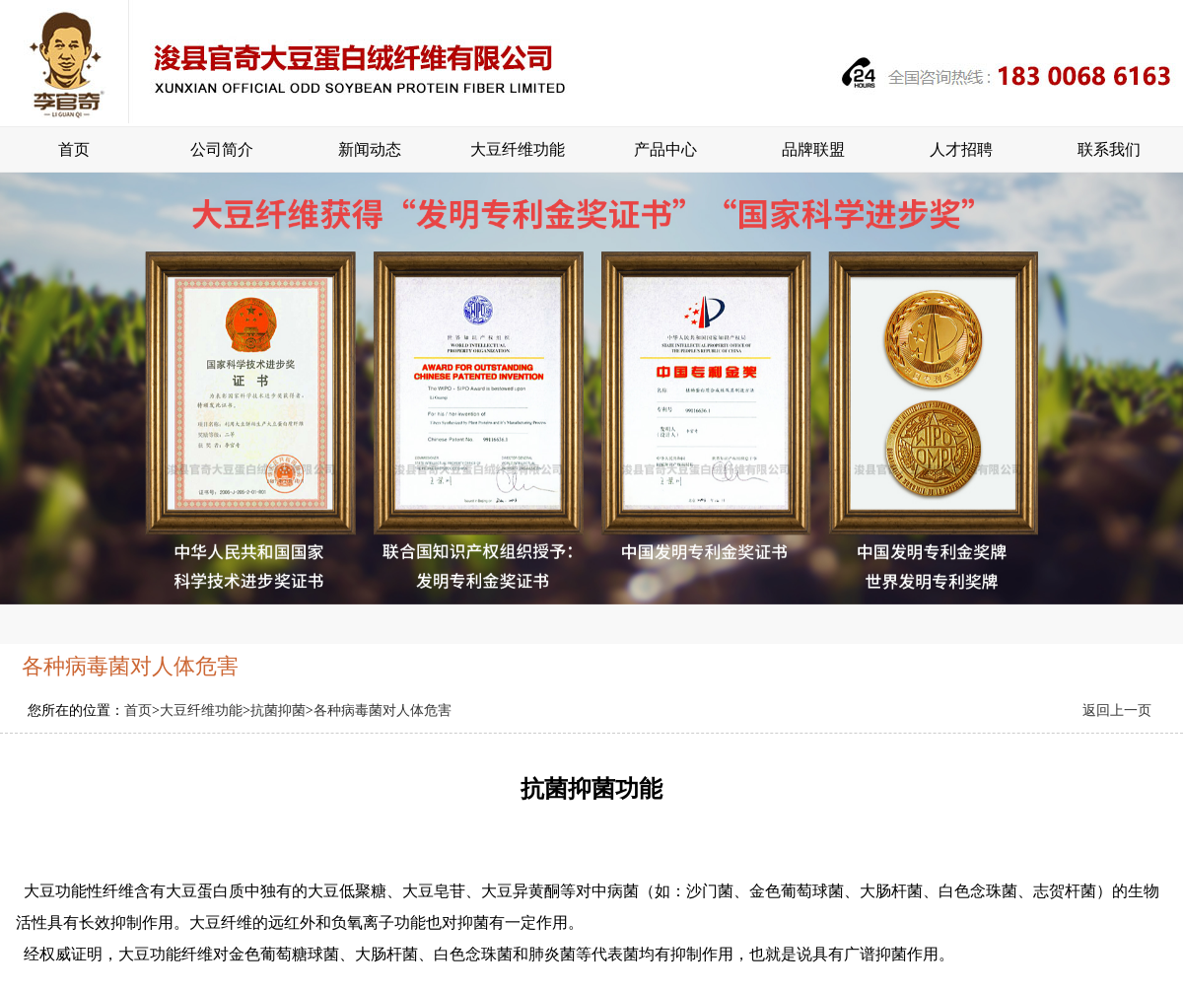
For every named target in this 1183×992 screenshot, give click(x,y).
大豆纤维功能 (517, 149)
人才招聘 (961, 149)
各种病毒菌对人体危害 (382, 710)
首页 (74, 149)
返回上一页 (1116, 710)
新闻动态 (369, 149)
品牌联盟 (813, 149)
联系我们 (1109, 149)
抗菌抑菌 (278, 710)
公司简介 (221, 149)
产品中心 (665, 149)
